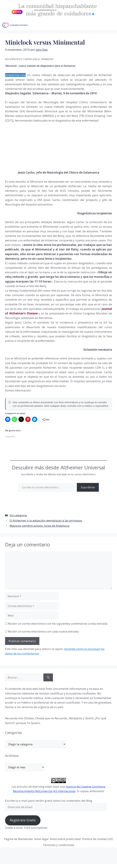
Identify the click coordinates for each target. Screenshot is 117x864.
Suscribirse (88, 487)
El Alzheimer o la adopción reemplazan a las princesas (46, 520)
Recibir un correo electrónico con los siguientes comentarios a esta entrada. (58, 623)
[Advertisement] (30, 144)
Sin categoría (18, 515)
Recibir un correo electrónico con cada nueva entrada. (43, 631)
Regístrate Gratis (23, 820)
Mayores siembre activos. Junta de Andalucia (39, 526)
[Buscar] (48, 677)
